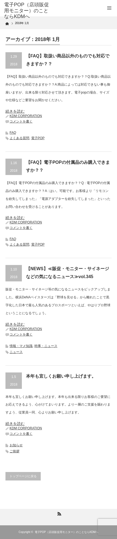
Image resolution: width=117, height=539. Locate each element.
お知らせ (16, 445)
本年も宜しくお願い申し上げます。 (61, 376)
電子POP (38, 138)
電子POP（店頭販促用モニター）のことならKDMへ (66, 532)
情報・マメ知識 (21, 346)
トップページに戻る (23, 476)
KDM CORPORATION (26, 116)
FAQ (13, 133)
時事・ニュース (45, 346)
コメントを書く (21, 121)
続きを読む (15, 111)
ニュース (16, 352)
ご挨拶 (14, 451)
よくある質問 (19, 138)
